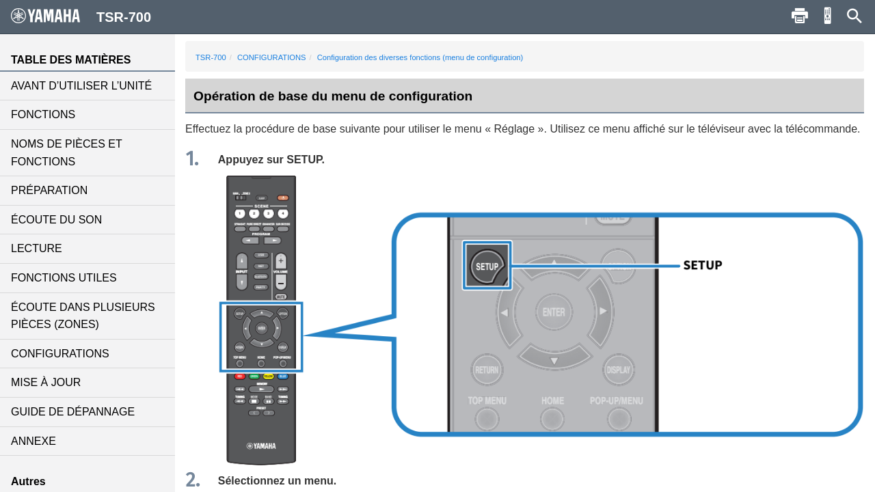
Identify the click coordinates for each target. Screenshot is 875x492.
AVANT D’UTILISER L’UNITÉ (81, 86)
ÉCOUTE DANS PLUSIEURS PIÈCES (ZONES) (83, 316)
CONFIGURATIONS (60, 353)
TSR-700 (211, 57)
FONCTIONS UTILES (64, 278)
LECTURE (36, 248)
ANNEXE (33, 441)
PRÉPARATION (49, 190)
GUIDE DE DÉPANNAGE (73, 412)
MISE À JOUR (46, 382)
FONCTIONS (43, 114)
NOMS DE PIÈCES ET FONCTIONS (66, 152)
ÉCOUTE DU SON (56, 220)
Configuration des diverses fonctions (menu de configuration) (420, 57)
